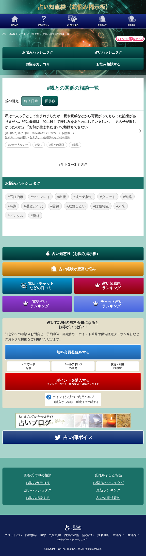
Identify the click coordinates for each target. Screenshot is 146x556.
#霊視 (54, 206)
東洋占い (118, 535)
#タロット (108, 197)
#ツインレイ (40, 197)
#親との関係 (56, 144)
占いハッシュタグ (108, 52)
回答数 (50, 101)
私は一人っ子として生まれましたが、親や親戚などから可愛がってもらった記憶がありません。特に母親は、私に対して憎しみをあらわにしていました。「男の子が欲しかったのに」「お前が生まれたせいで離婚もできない (70, 121)
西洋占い (133, 535)
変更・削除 (117, 366)
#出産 (61, 197)
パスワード (28, 366)
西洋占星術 (71, 535)
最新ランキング (108, 490)
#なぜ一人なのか (18, 144)
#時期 (12, 206)
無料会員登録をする (73, 352)
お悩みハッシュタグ (37, 52)
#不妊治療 (15, 197)
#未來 (120, 206)
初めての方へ (44, 21)
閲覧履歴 (131, 21)
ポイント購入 (73, 21)
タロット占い (13, 535)
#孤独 (38, 144)
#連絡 (127, 197)
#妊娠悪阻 (101, 206)
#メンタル (15, 216)
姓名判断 (103, 535)
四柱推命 (31, 535)
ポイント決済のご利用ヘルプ (76, 399)
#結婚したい (76, 206)
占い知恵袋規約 (108, 498)
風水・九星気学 (50, 535)
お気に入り (102, 21)
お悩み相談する (108, 64)
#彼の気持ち (83, 197)
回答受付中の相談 (37, 475)
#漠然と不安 (33, 206)
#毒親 (75, 144)
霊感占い (88, 535)
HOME (14, 21)
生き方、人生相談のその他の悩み (50, 137)
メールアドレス (73, 366)
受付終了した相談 (108, 475)
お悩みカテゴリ (38, 64)
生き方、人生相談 (16, 137)
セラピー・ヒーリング (72, 540)
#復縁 (35, 216)
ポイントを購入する (73, 381)
